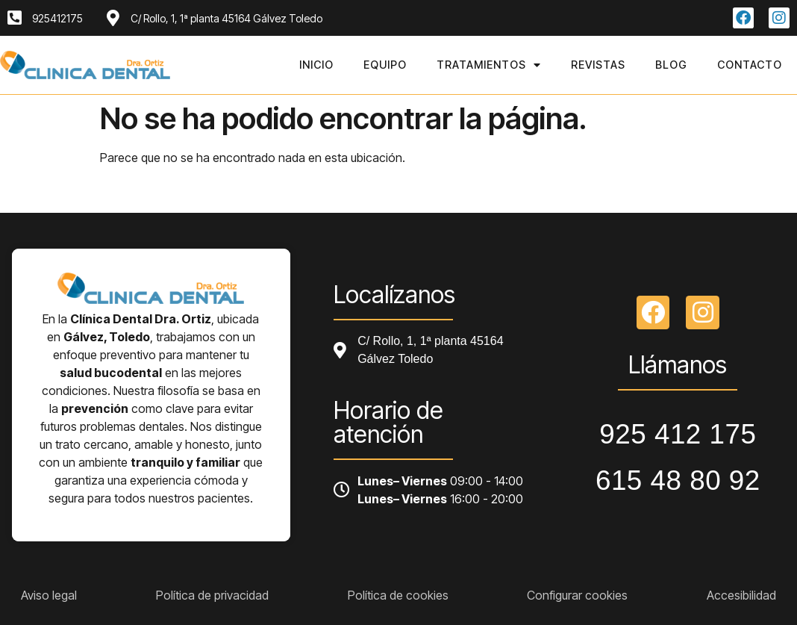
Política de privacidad (212, 595)
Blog (671, 64)
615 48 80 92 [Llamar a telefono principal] (678, 480)
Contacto (749, 64)
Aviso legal (49, 595)
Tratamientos (489, 65)
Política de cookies (398, 595)
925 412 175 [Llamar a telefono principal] (677, 434)
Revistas (598, 64)
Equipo (385, 64)
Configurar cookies (577, 595)
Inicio (316, 64)
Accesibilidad (741, 595)
